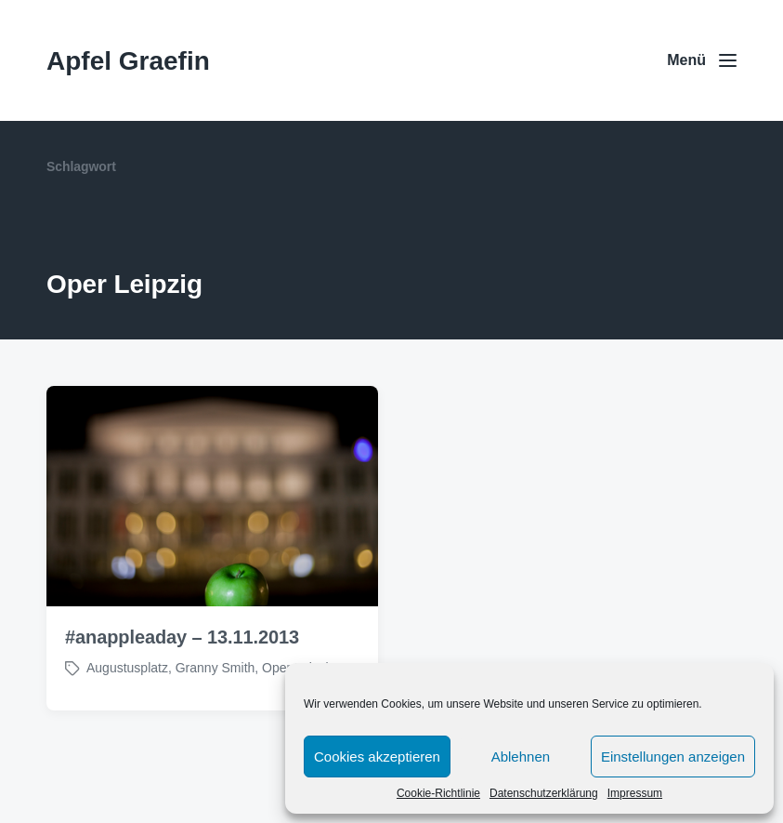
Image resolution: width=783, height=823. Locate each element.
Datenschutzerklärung (543, 793)
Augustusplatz (127, 667)
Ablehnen (520, 756)
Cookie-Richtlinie (438, 793)
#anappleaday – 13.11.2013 (182, 637)
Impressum (634, 793)
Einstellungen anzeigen (673, 756)
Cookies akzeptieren (377, 756)
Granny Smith (215, 667)
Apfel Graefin (128, 60)
